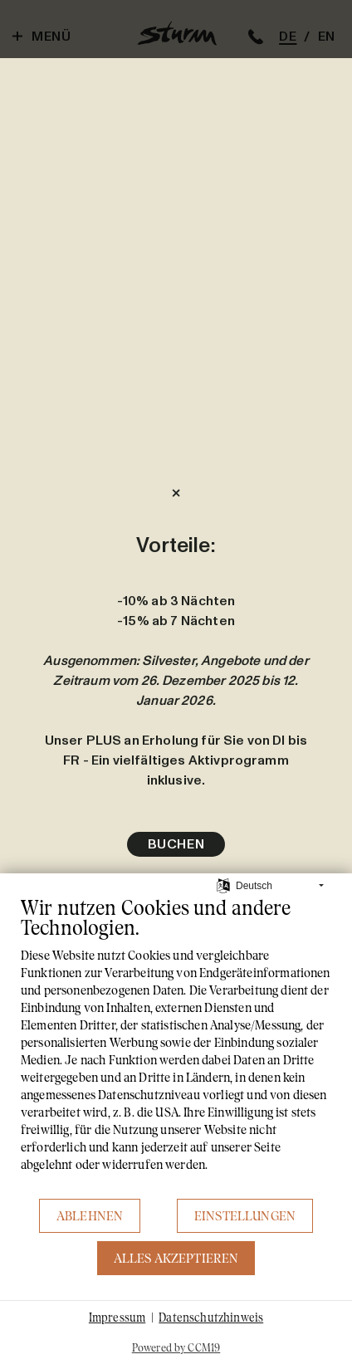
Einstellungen (245, 1216)
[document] (176, 1046)
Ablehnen (89, 1216)
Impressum (117, 1317)
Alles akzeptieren (176, 1258)
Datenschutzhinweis (211, 1317)
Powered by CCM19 (176, 1347)
